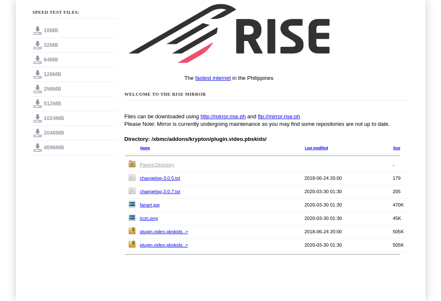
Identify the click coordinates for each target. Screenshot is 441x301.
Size (396, 148)
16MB (51, 30)
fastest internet (213, 78)
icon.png (149, 218)
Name (145, 148)
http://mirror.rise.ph (223, 116)
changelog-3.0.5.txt (160, 178)
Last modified (316, 148)
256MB (52, 89)
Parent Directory (157, 164)
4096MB (54, 147)
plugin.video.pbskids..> (164, 231)
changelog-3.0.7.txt (160, 191)
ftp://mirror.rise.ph (279, 116)
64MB (51, 59)
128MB (52, 74)
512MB (52, 103)
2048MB (54, 133)
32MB (51, 45)
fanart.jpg (150, 204)
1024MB (54, 118)
